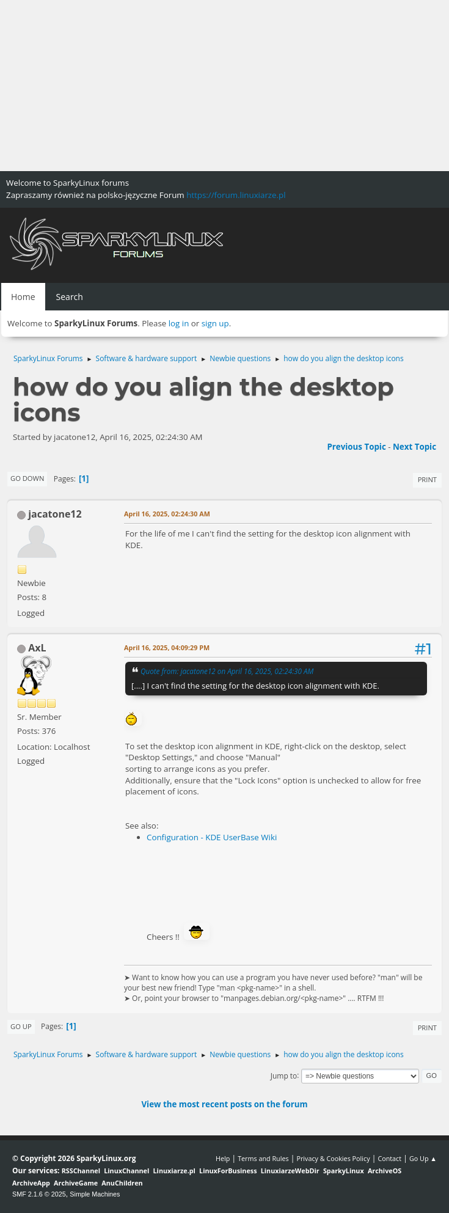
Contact (389, 1158)
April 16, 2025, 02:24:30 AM (167, 513)
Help (223, 1158)
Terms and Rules (263, 1158)
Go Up (21, 1026)
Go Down (27, 478)
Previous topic (356, 446)
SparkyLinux (343, 1170)
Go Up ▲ (423, 1158)
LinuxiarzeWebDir (290, 1170)
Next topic (414, 446)
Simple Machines (95, 1194)
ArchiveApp (31, 1182)
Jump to (284, 1075)
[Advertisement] (224, 85)
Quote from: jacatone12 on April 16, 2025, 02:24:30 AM (227, 671)
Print (427, 479)
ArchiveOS (384, 1170)
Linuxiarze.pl (174, 1170)
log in (179, 323)
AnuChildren (121, 1182)
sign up (215, 323)
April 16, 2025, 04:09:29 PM (167, 647)
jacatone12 (54, 514)
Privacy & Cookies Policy (333, 1158)
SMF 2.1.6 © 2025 (39, 1194)
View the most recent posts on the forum (224, 1104)
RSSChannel (81, 1170)
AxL (37, 647)
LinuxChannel (126, 1170)
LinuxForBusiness (228, 1170)
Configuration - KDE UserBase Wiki (212, 837)
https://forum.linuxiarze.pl (235, 194)
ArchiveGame (76, 1182)
